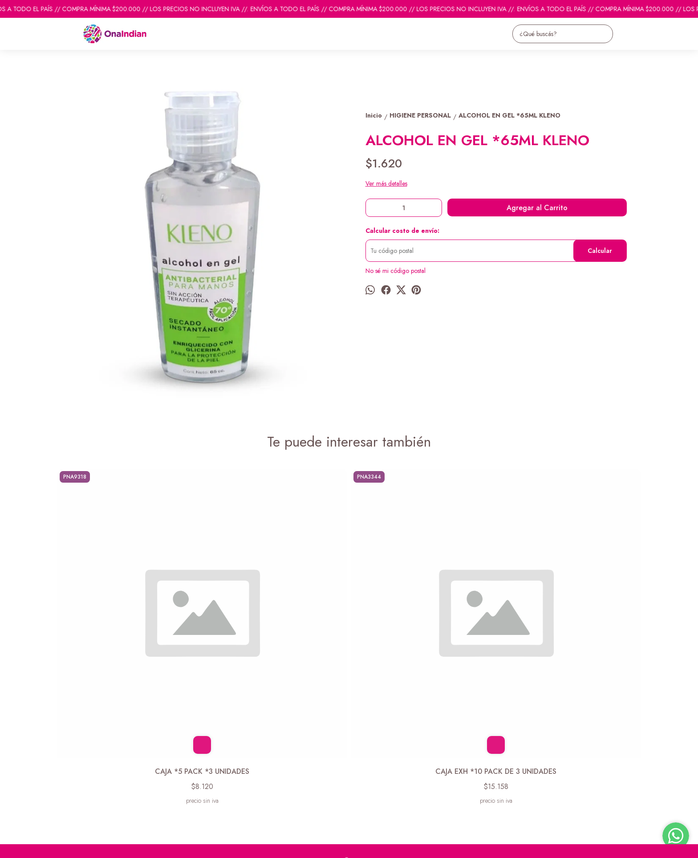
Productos (68, 753)
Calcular (600, 250)
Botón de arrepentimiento (337, 845)
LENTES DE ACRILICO (422, 624)
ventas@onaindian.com (379, 774)
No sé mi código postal (395, 270)
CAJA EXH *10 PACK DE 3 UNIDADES (275, 624)
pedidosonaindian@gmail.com (388, 742)
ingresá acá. (295, 845)
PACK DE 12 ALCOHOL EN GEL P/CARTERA (569, 629)
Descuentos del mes (80, 775)
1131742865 (366, 758)
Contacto (67, 764)
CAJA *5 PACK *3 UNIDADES (128, 624)
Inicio (62, 742)
